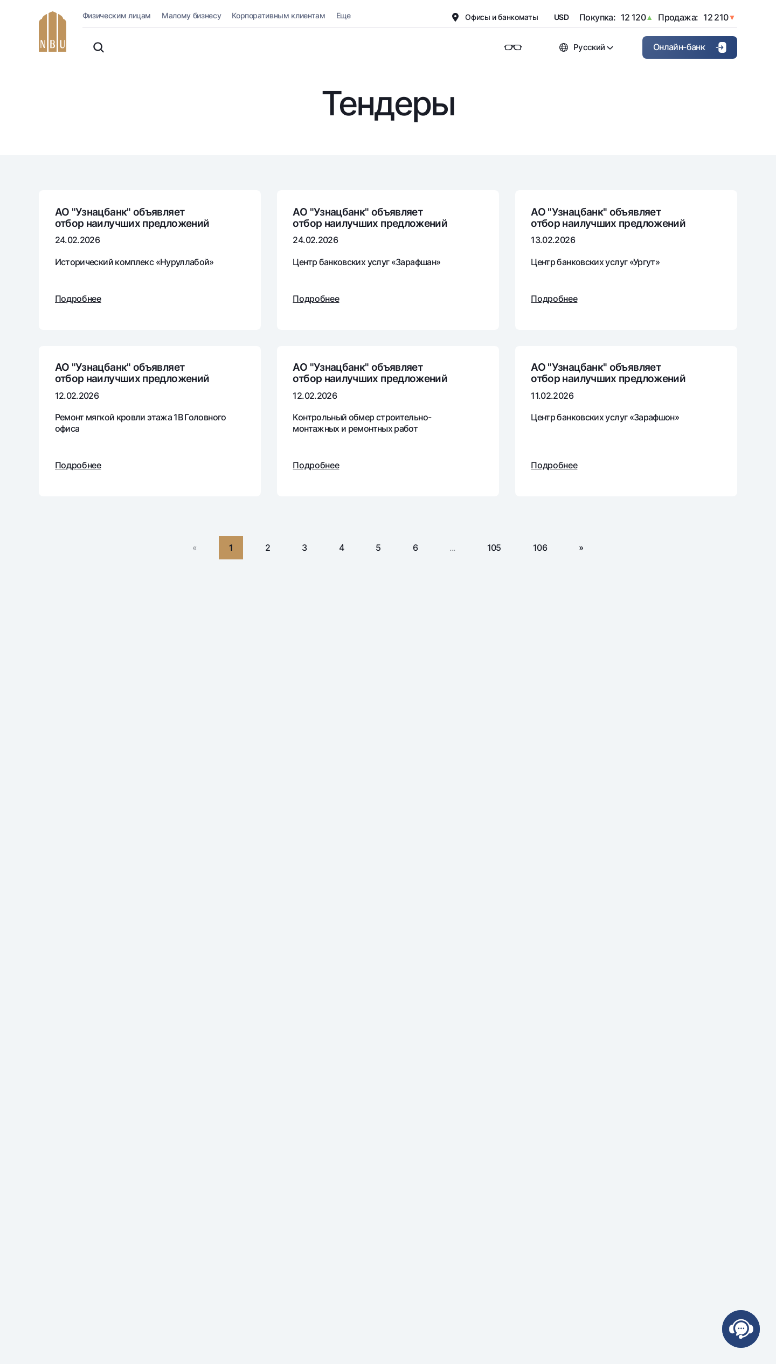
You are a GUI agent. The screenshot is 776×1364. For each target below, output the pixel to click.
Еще (343, 15)
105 (494, 547)
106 (540, 547)
